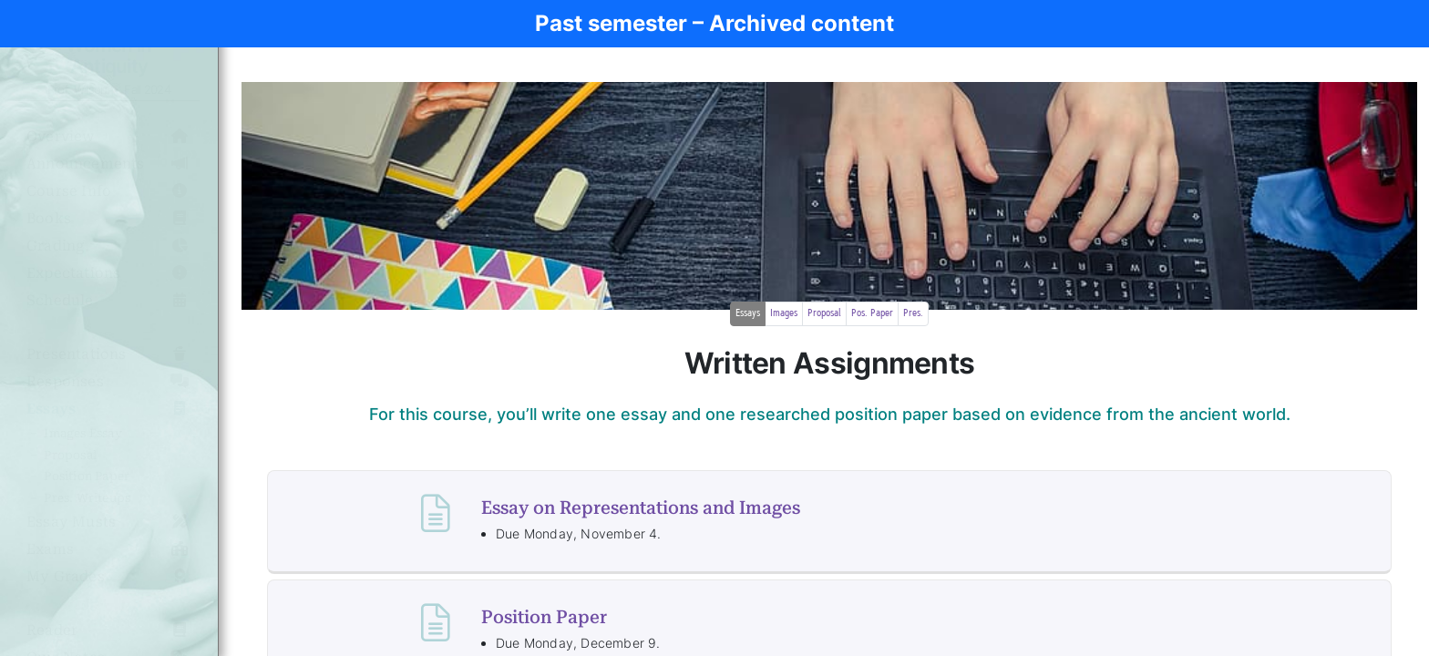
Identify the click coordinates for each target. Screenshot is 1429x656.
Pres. (913, 313)
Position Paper (544, 617)
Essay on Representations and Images (640, 507)
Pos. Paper (872, 313)
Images (783, 313)
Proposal (824, 313)
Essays (747, 313)
